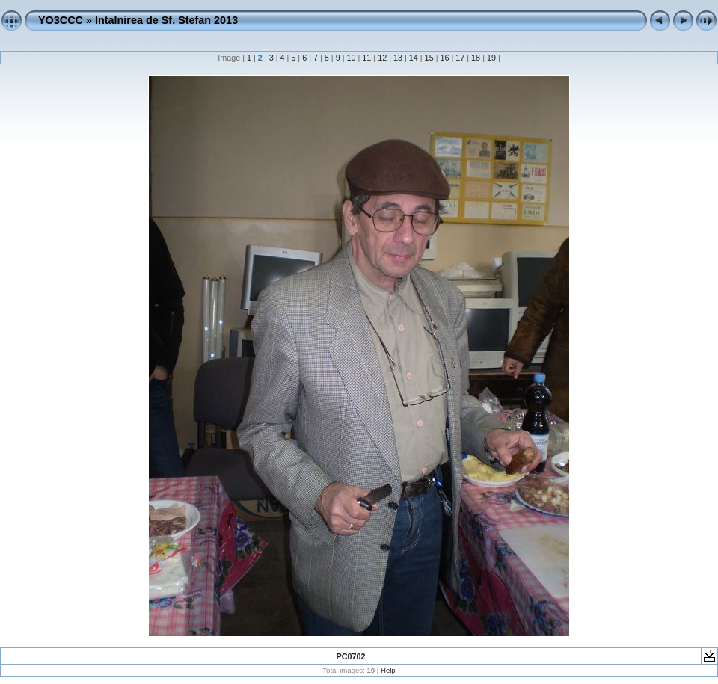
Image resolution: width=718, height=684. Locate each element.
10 (351, 57)
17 (460, 57)
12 (382, 57)
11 (366, 57)
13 (398, 57)
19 (491, 57)
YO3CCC (60, 20)
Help (388, 670)
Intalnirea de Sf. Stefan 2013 (166, 20)
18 (475, 57)
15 (429, 57)
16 (444, 57)
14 (413, 57)
